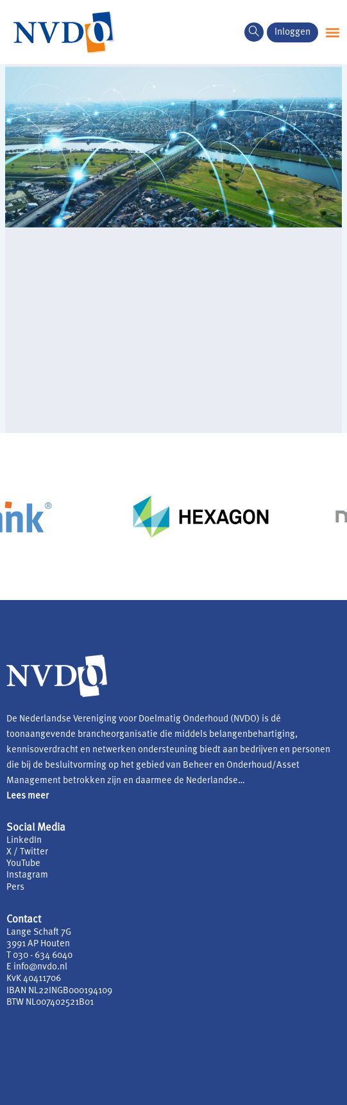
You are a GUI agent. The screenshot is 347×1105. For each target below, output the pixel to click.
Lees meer (27, 796)
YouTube (23, 864)
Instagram (27, 875)
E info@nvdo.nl (36, 967)
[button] (332, 32)
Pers (15, 887)
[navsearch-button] (254, 32)
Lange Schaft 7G (38, 932)
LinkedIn (24, 840)
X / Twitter (27, 852)
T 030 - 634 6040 (39, 955)
